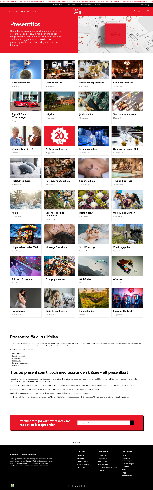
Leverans (101, 470)
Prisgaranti (70, 5)
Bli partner (125, 467)
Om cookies (80, 467)
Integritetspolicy (82, 464)
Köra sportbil (16, 361)
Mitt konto (80, 456)
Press (124, 470)
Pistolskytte (16, 365)
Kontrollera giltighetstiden (107, 467)
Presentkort (57, 5)
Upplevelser (13, 11)
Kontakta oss (102, 456)
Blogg (124, 473)
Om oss (124, 456)
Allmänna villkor (82, 461)
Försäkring (80, 458)
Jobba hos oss (127, 476)
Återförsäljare (103, 464)
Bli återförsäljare (128, 464)
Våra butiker (102, 461)
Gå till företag (144, 5)
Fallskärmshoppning (19, 356)
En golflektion (17, 358)
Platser (97, 5)
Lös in (35, 11)
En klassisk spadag (18, 354)
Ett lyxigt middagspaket (20, 363)
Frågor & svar (102, 458)
